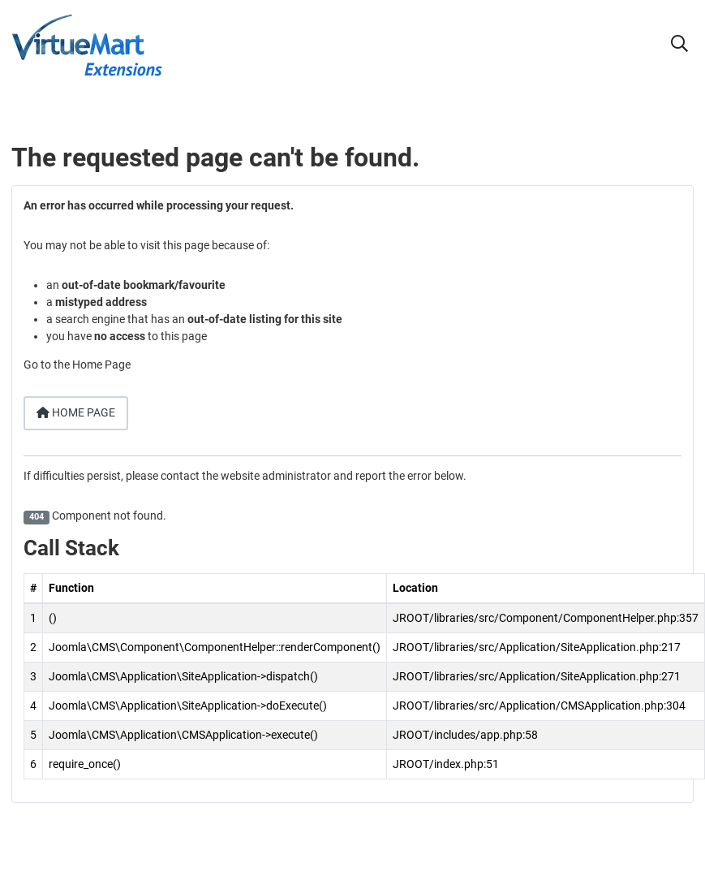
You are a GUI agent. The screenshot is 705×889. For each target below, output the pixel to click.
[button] (679, 45)
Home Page (76, 412)
